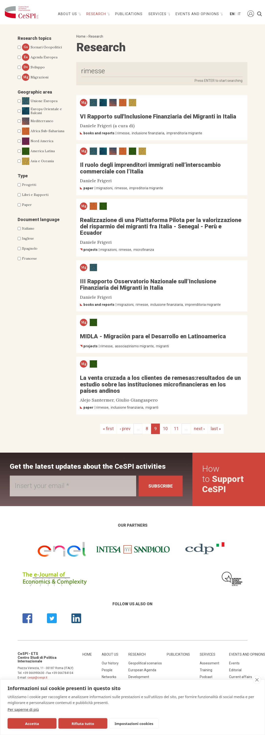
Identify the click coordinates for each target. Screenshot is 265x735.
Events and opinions (198, 14)
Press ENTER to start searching (219, 81)
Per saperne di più (23, 709)
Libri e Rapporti (35, 194)
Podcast (206, 677)
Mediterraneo (37, 121)
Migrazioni (35, 77)
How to (223, 479)
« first (108, 428)
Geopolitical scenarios (145, 663)
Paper (27, 204)
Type (23, 175)
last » (216, 428)
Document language (38, 219)
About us (68, 14)
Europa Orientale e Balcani (42, 111)
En (232, 14)
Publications (129, 14)
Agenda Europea (39, 57)
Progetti (29, 184)
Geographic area (35, 92)
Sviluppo (33, 67)
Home (81, 36)
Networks (109, 677)
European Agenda (142, 670)
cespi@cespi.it (37, 677)
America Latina (38, 151)
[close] (257, 680)
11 (176, 428)
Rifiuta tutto (83, 723)
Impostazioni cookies (134, 723)
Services (158, 14)
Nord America (37, 141)
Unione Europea (39, 101)
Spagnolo (29, 248)
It (239, 14)
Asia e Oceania (38, 161)
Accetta (32, 723)
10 (165, 428)
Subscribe (160, 486)
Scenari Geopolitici (42, 47)
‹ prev (125, 428)
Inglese (28, 238)
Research (96, 14)
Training (206, 670)
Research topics (34, 38)
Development (138, 677)
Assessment (209, 663)
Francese (29, 258)
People (107, 670)
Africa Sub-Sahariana (43, 131)
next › (199, 428)
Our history (110, 663)
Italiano (28, 228)
